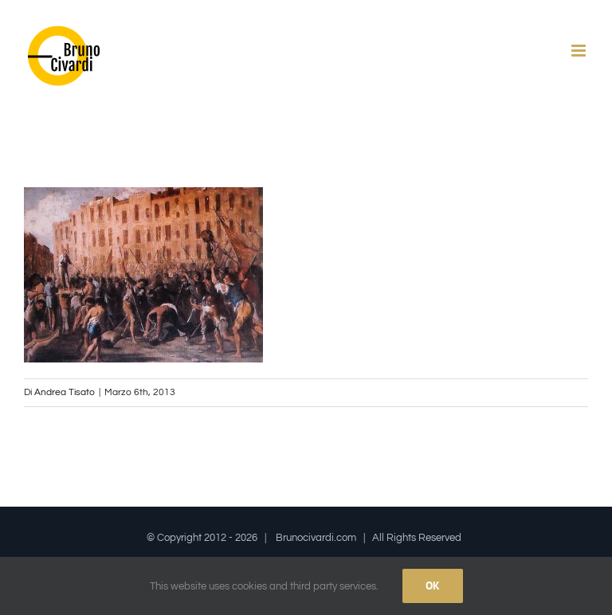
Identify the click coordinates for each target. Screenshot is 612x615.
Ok (433, 585)
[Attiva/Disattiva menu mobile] (579, 50)
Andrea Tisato (64, 392)
